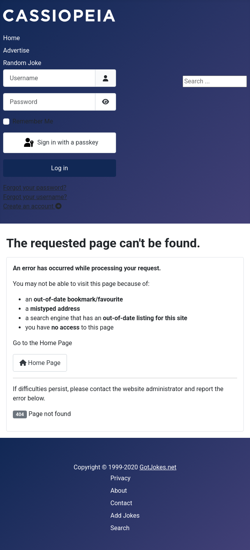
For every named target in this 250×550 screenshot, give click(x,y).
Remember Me (32, 121)
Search (119, 528)
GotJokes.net (157, 467)
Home (11, 38)
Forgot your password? (34, 187)
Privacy (120, 478)
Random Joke (22, 63)
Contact (121, 503)
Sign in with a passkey (61, 143)
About (118, 490)
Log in (59, 168)
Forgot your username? (35, 197)
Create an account (32, 206)
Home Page (39, 363)
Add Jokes (124, 515)
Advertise (16, 50)
